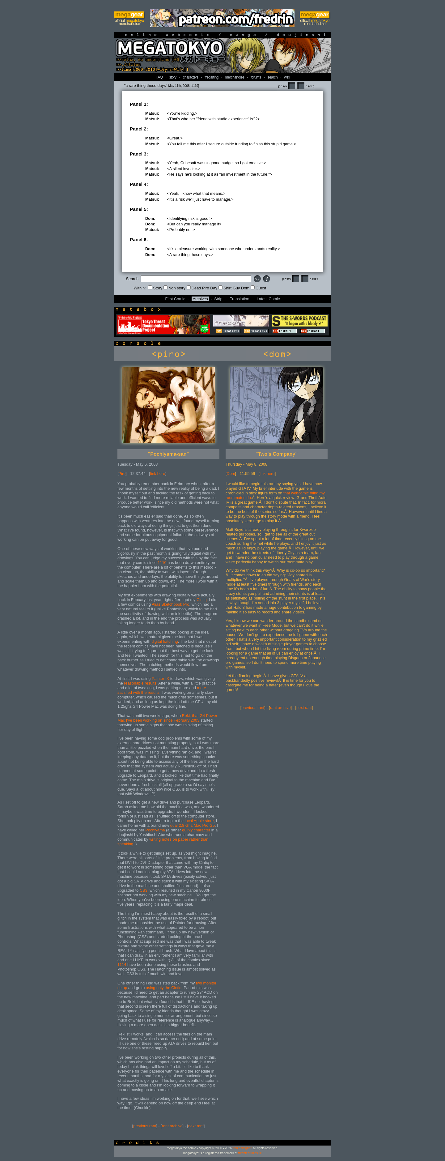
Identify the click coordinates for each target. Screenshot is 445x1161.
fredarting (211, 77)
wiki (286, 77)
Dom (231, 473)
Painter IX (160, 678)
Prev (286, 86)
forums (256, 77)
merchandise (234, 77)
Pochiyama (155, 830)
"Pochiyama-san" (168, 454)
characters (190, 77)
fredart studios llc (250, 1153)
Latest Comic (268, 299)
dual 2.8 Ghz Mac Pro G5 (192, 825)
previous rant (144, 1126)
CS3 (143, 890)
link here (157, 473)
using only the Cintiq (163, 987)
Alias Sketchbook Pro (170, 604)
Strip (218, 299)
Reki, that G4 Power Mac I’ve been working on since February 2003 (167, 718)
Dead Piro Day (202, 288)
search (272, 77)
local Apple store (199, 820)
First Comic (175, 299)
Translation (239, 299)
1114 (121, 964)
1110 (162, 562)
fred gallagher (242, 1148)
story (172, 77)
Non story (174, 288)
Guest (258, 288)
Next (305, 86)
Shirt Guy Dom (233, 288)
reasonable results (140, 683)
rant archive (172, 1126)
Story (155, 288)
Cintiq (202, 599)
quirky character (196, 830)
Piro (122, 473)
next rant (196, 1126)
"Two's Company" (277, 454)
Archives (200, 299)
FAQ (159, 77)
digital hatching (164, 641)
